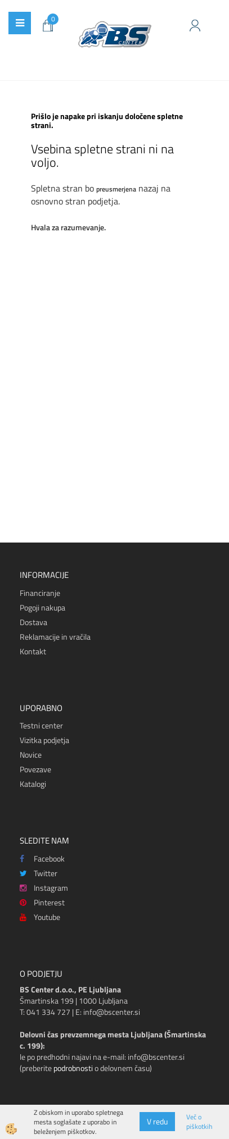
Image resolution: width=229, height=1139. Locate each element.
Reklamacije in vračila (55, 637)
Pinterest (42, 902)
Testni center (41, 725)
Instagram (44, 888)
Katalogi (33, 784)
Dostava (33, 622)
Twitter (38, 873)
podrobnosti (73, 1068)
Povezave (35, 769)
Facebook (42, 858)
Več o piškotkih (199, 1121)
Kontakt (33, 651)
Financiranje (40, 593)
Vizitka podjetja (44, 740)
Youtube (40, 917)
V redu (157, 1121)
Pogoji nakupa (42, 607)
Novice (31, 754)
